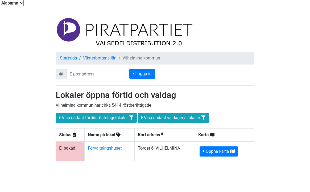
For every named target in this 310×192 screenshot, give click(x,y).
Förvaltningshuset (105, 148)
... (12, 3)
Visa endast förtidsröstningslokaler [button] (96, 117)
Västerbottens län (99, 58)
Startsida (68, 58)
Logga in (142, 73)
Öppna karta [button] (219, 151)
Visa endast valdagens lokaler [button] (173, 117)
